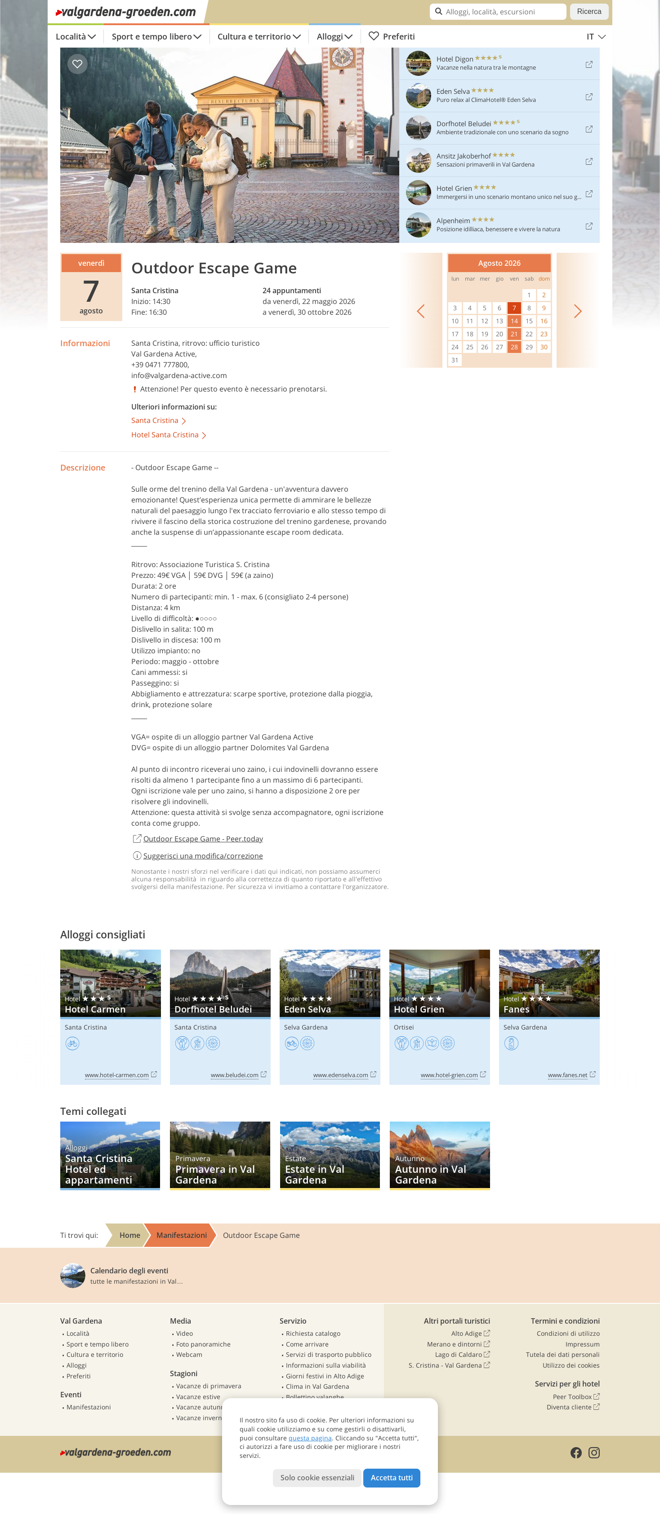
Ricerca (589, 11)
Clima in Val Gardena (317, 1386)
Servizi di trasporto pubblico (328, 1354)
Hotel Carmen (110, 1017)
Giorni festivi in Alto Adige (325, 1376)
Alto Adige (470, 1333)
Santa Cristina (154, 290)
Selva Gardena (306, 1027)
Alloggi (330, 36)
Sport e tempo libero (152, 36)
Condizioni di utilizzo (568, 1333)
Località (71, 36)
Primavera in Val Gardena (220, 1156)
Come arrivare (307, 1344)
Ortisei (404, 1027)
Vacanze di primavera (208, 1386)
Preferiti (392, 36)
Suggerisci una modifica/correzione (197, 856)
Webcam (189, 1354)
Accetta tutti (392, 1478)
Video (184, 1333)
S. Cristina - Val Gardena (449, 1365)
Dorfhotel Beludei (220, 1017)
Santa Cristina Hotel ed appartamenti (110, 1156)
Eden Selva (330, 1017)
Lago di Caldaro (462, 1354)
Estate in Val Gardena (330, 1156)
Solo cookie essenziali (317, 1478)
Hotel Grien (439, 1017)
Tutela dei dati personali (563, 1354)
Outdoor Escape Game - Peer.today (197, 839)
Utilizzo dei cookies (571, 1365)
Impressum (583, 1344)
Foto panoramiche (203, 1344)
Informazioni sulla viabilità (326, 1365)
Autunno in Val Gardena (440, 1156)
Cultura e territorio (254, 36)
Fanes (549, 1017)
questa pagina (310, 1438)
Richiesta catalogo (313, 1333)
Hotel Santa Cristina (169, 435)
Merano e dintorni (458, 1344)
